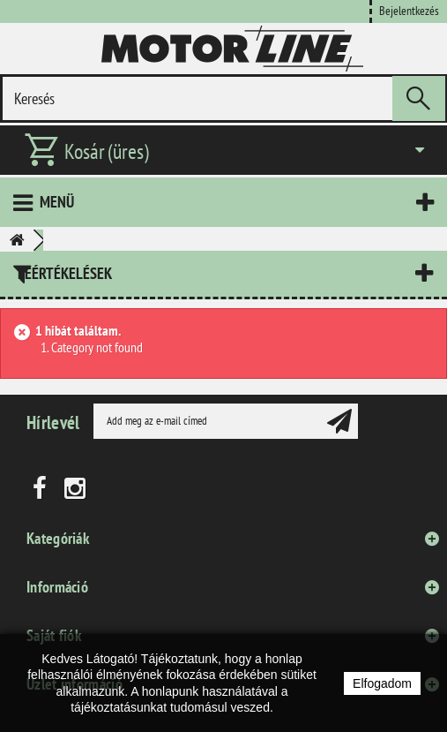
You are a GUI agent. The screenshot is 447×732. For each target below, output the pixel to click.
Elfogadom (382, 683)
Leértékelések (65, 273)
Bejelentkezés (409, 10)
